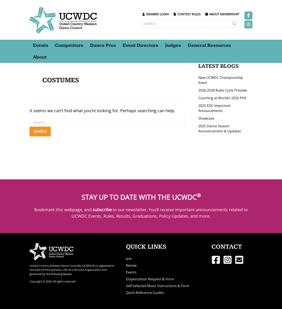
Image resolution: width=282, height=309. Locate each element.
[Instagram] (227, 259)
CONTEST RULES (187, 14)
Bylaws (67, 274)
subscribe (102, 210)
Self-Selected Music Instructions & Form (157, 285)
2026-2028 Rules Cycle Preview (222, 90)
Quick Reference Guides (145, 292)
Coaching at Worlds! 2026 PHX (222, 98)
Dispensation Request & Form (150, 279)
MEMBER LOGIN (155, 14)
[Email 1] (239, 259)
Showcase (206, 118)
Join (129, 258)
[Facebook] (215, 259)
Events (131, 272)
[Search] (190, 23)
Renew (131, 265)
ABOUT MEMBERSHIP (222, 14)
